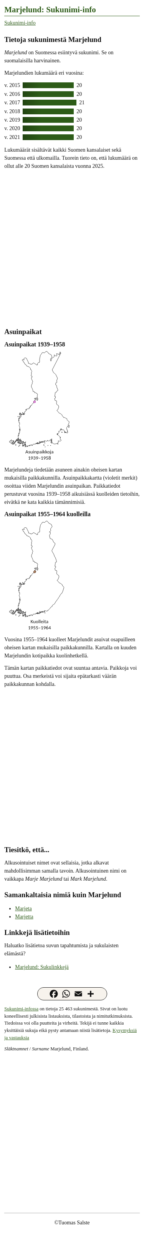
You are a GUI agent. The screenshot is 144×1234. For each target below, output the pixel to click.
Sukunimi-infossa (21, 1009)
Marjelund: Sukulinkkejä (42, 967)
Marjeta (23, 908)
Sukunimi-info (20, 23)
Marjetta (24, 917)
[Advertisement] (72, 248)
